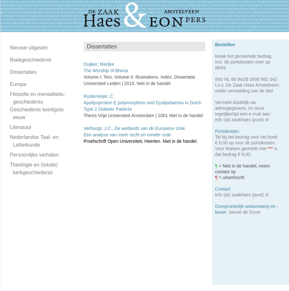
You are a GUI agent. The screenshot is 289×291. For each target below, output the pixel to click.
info (219, 119)
